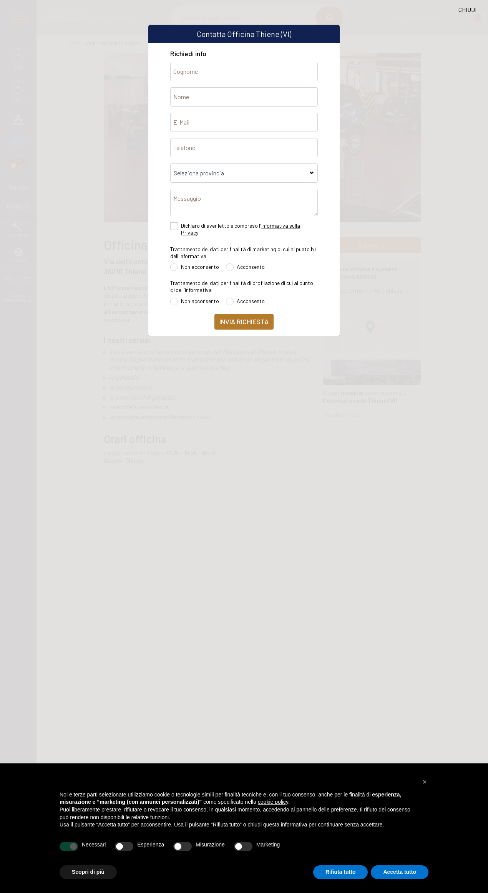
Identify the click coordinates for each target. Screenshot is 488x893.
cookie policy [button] (273, 802)
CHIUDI (467, 9)
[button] (424, 782)
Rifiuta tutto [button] (340, 872)
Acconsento (251, 266)
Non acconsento (200, 266)
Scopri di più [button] (88, 872)
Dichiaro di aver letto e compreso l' (240, 229)
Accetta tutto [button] (399, 872)
